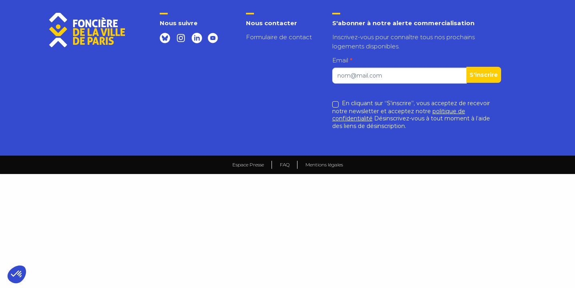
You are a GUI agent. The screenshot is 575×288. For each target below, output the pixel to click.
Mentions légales (324, 164)
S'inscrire (484, 74)
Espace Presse (248, 165)
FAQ (284, 165)
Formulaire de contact (279, 37)
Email (342, 60)
